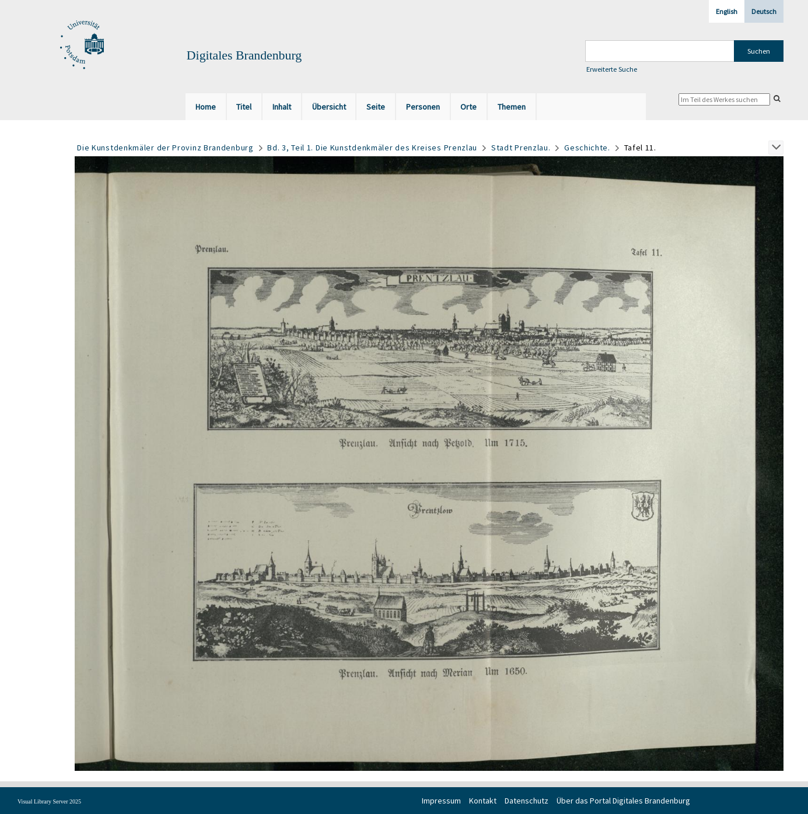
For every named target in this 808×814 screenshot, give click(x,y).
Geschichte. (587, 147)
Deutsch (763, 11)
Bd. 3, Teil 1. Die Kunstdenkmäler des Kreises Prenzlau (372, 147)
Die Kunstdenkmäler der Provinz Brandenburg (165, 147)
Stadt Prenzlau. (521, 147)
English (726, 11)
